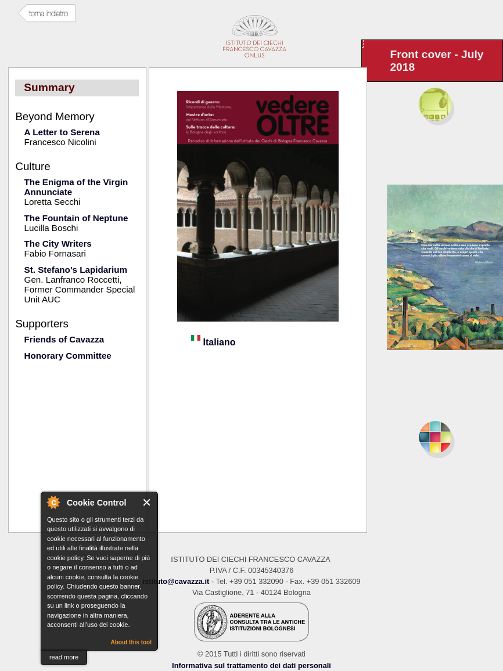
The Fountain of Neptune (76, 218)
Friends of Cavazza (64, 339)
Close (147, 502)
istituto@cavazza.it (175, 581)
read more (63, 657)
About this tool (131, 642)
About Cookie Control (52, 502)
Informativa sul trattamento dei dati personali (251, 665)
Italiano (213, 342)
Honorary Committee (68, 355)
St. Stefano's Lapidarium (75, 270)
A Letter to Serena (62, 132)
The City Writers (58, 243)
